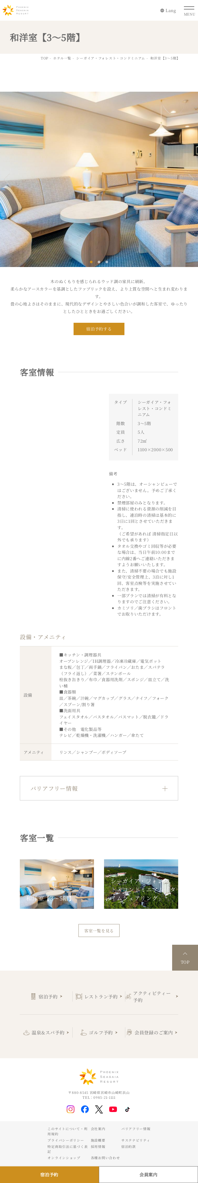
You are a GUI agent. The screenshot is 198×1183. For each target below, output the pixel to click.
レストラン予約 (101, 996)
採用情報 (98, 1146)
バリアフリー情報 (136, 1128)
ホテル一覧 (62, 58)
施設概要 (98, 1140)
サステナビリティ (135, 1140)
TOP (44, 58)
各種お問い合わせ (105, 1157)
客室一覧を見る (99, 930)
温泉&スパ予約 (48, 1032)
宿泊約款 (128, 1146)
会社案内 (98, 1128)
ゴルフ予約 (101, 1032)
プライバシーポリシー (65, 1140)
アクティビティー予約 (152, 996)
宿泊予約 (48, 996)
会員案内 (148, 1174)
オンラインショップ (63, 1157)
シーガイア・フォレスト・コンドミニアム (110, 58)
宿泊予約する (99, 329)
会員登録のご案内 (153, 1032)
